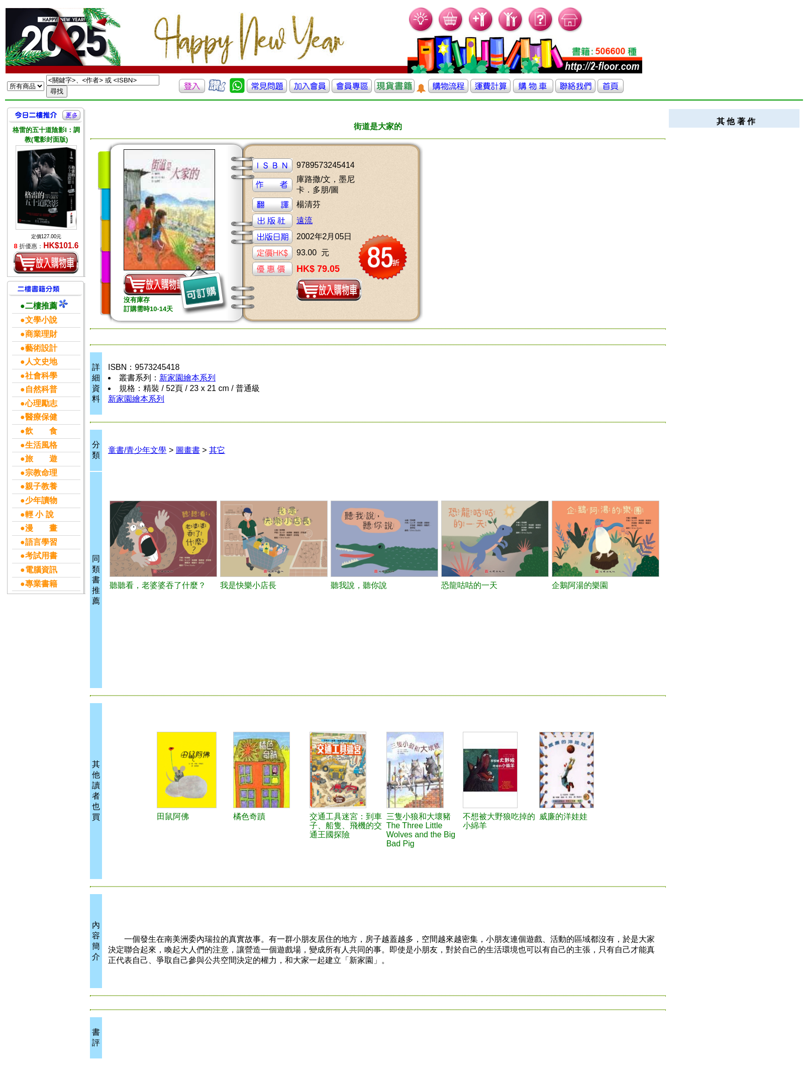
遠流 (304, 220)
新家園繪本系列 (187, 377)
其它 (217, 450)
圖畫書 (188, 450)
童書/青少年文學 (137, 450)
